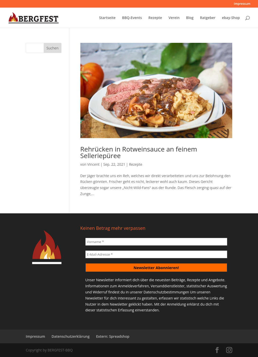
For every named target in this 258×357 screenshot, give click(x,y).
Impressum (242, 4)
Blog (189, 18)
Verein (174, 18)
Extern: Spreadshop (112, 336)
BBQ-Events (132, 18)
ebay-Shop (231, 18)
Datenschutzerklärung (70, 336)
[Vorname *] (156, 242)
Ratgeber (207, 18)
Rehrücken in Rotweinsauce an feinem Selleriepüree (138, 152)
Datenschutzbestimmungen (166, 292)
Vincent (93, 164)
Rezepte (155, 18)
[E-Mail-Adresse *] (156, 254)
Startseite (107, 18)
